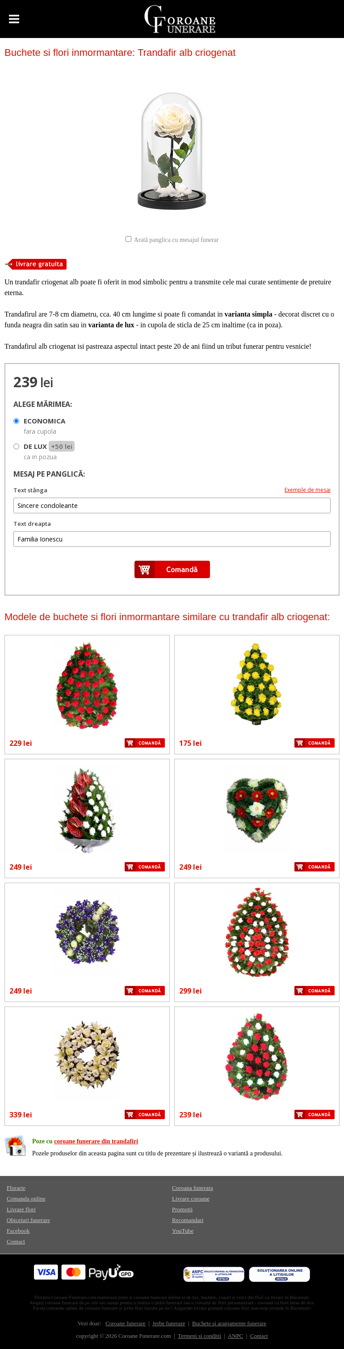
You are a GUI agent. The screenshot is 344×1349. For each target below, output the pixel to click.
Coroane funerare (125, 1323)
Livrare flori (21, 1209)
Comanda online (26, 1198)
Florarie (16, 1187)
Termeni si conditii (199, 1336)
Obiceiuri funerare (28, 1220)
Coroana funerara (192, 1187)
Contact (16, 1241)
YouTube (182, 1230)
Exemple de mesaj (308, 490)
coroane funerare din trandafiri (96, 1141)
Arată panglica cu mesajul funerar (176, 240)
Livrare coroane (191, 1198)
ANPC (235, 1336)
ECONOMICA (44, 426)
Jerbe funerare (168, 1323)
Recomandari (187, 1220)
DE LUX (49, 451)
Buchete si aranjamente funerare (229, 1323)
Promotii (182, 1209)
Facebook (18, 1230)
